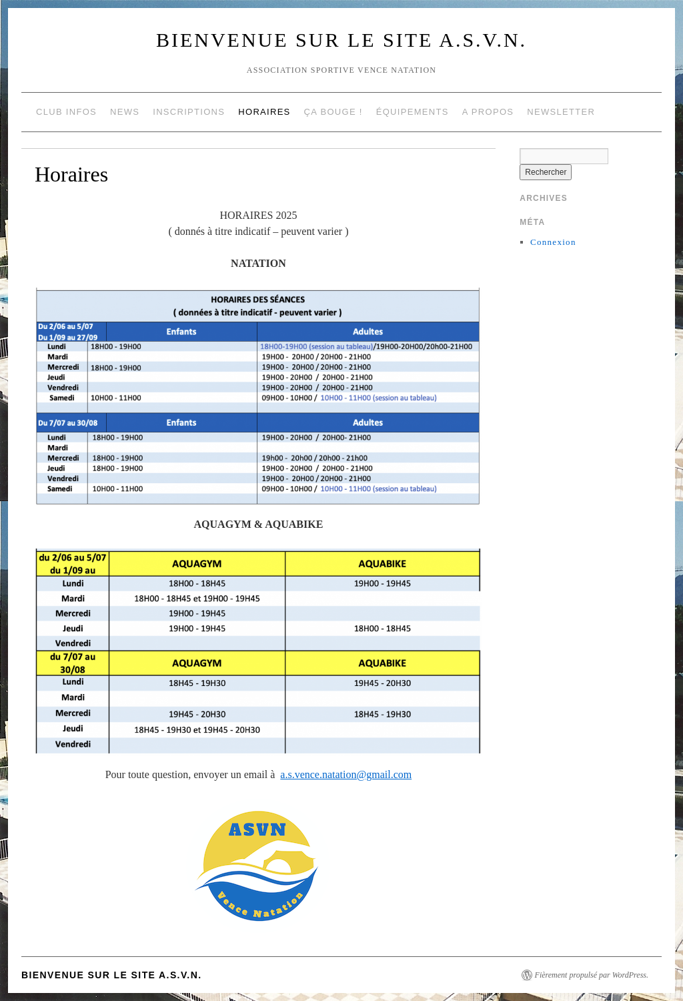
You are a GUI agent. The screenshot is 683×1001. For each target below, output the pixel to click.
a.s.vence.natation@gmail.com (346, 774)
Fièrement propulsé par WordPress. (591, 975)
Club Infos (66, 112)
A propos (488, 112)
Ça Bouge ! (333, 112)
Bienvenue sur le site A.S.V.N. (341, 40)
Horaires (264, 112)
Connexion (553, 242)
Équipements (412, 112)
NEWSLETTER (561, 112)
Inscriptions (189, 112)
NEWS (124, 112)
